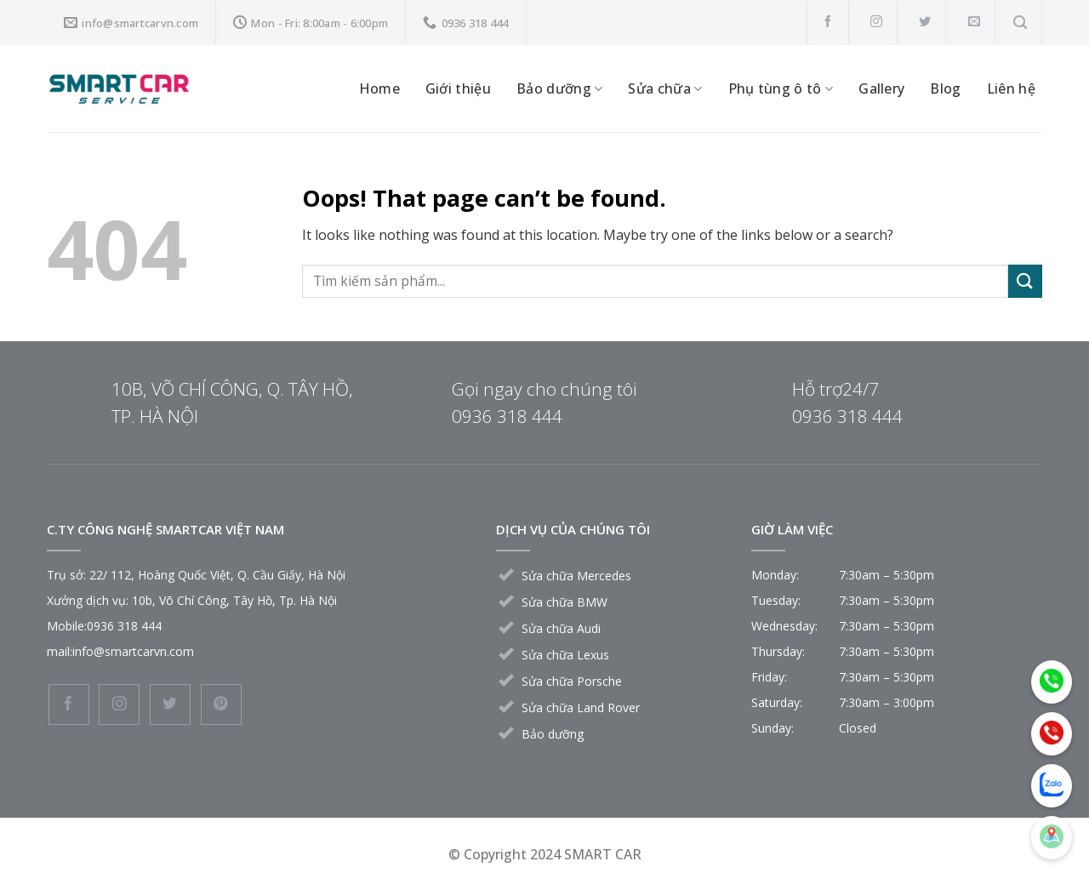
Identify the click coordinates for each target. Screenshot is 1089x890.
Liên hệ (1011, 88)
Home (379, 88)
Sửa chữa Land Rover (581, 707)
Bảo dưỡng (559, 88)
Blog (945, 88)
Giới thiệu (458, 88)
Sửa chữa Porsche (572, 681)
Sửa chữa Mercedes (576, 576)
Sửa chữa (665, 88)
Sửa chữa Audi (561, 628)
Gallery (881, 88)
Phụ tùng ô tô (781, 88)
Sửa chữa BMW (564, 602)
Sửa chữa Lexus (565, 655)
